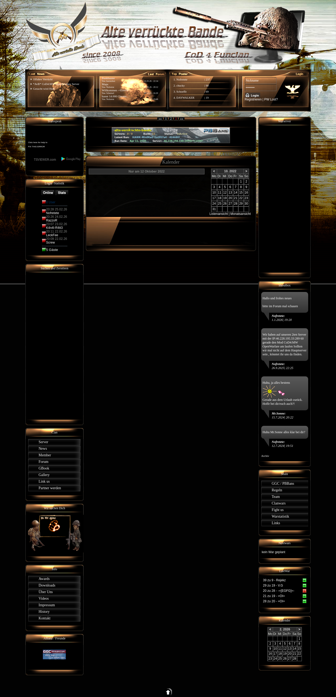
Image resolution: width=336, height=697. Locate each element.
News (43, 449)
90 (207, 85)
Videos (44, 598)
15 (241, 192)
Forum (43, 462)
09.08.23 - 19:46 (151, 99)
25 (219, 203)
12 (225, 192)
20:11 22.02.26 (56, 231)
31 (214, 209)
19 (207, 97)
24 (214, 203)
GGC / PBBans (283, 484)
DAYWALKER (185, 97)
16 (246, 192)
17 (214, 198)
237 (208, 79)
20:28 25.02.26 (56, 209)
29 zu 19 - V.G (273, 585)
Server (43, 442)
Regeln (277, 490)
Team (276, 497)
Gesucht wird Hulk (44, 88)
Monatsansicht (240, 214)
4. (175, 97)
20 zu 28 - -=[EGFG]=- (278, 591)
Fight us (278, 510)
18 (219, 198)
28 (235, 203)
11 (219, 192)
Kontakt (44, 618)
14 (235, 192)
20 (230, 198)
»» (181, 118)
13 (230, 192)
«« (160, 118)
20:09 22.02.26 (56, 239)
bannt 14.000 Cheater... (115, 96)
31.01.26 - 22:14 (151, 81)
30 (246, 203)
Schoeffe (181, 91)
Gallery (44, 475)
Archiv (265, 455)
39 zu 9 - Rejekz (274, 580)
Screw (50, 242)
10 (214, 192)
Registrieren (253, 99)
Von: (104, 99)
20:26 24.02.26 (56, 217)
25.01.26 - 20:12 (151, 87)
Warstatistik (280, 516)
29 (241, 203)
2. (175, 85)
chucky (180, 85)
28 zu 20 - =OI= (274, 601)
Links (276, 523)
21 (235, 198)
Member (45, 455)
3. (175, 91)
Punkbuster (108, 78)
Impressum (47, 605)
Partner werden (50, 488)
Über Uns (46, 592)
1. (175, 79)
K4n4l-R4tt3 (54, 228)
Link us (44, 481)
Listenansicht (218, 214)
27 (230, 203)
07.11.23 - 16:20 (151, 93)
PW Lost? (271, 99)
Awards (44, 579)
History (44, 612)
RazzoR (51, 220)
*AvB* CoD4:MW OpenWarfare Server (56, 83)
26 (225, 203)
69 (207, 91)
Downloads (47, 585)
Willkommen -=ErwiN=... (117, 90)
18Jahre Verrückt (43, 79)
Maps (105, 84)
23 (246, 198)
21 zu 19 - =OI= (274, 596)
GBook (44, 468)
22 (241, 198)
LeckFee (52, 235)
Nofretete (110, 99)
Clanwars (279, 503)
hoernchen (110, 81)
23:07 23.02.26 (56, 224)
